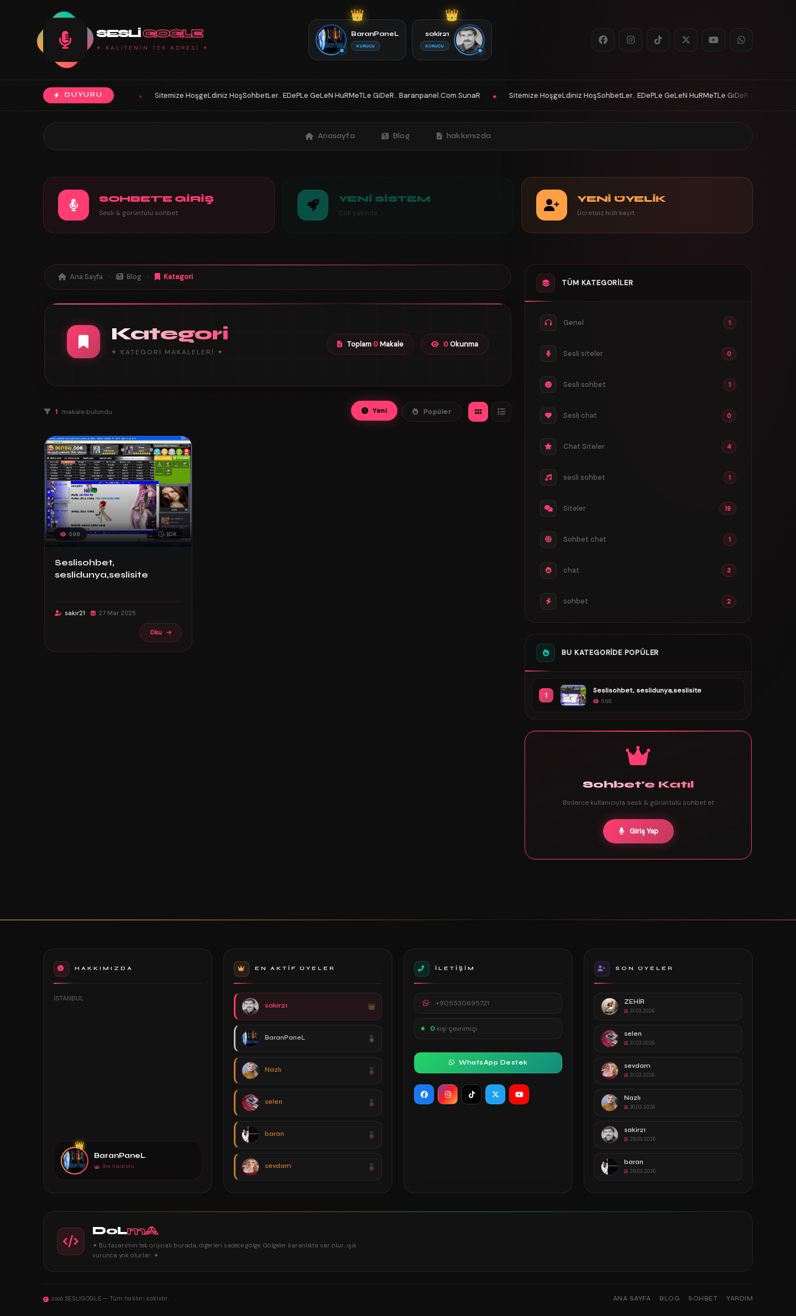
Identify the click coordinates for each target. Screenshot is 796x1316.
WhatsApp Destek (488, 1062)
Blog (395, 136)
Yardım (739, 1298)
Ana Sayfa (80, 276)
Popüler (431, 411)
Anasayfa (330, 136)
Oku (160, 632)
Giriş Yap (638, 831)
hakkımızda (464, 136)
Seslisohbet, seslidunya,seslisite (101, 568)
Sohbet (703, 1298)
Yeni (374, 410)
